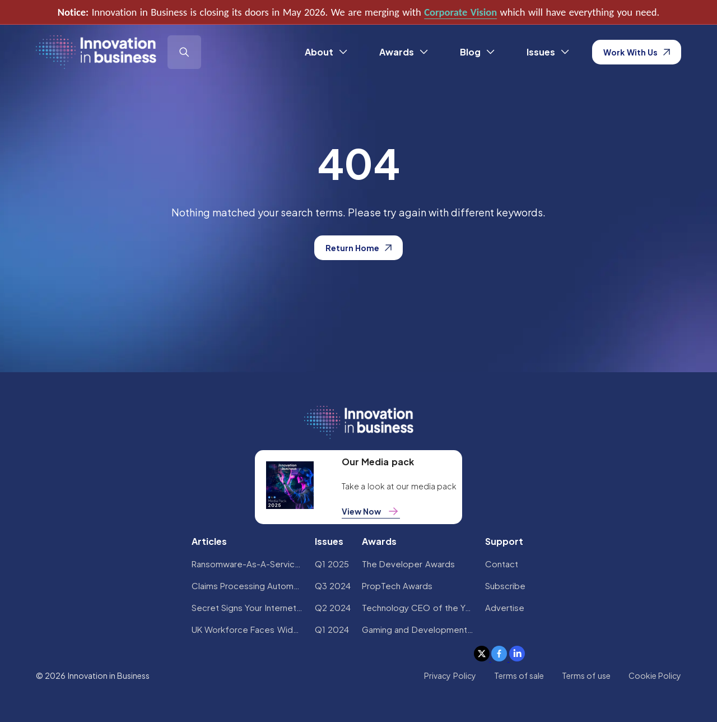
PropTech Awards (397, 585)
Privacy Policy (450, 675)
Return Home (358, 248)
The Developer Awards (408, 563)
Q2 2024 (333, 607)
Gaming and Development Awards (418, 629)
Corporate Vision (460, 12)
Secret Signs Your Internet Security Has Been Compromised (248, 607)
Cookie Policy (654, 675)
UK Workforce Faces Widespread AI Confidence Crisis (248, 629)
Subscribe (505, 585)
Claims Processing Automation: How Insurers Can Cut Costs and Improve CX (248, 585)
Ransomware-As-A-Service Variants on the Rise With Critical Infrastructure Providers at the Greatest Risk (248, 563)
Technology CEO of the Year (418, 607)
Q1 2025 (332, 563)
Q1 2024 (332, 629)
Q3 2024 (333, 585)
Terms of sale (519, 675)
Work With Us (636, 52)
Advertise (504, 607)
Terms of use (586, 675)
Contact (501, 563)
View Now (371, 511)
